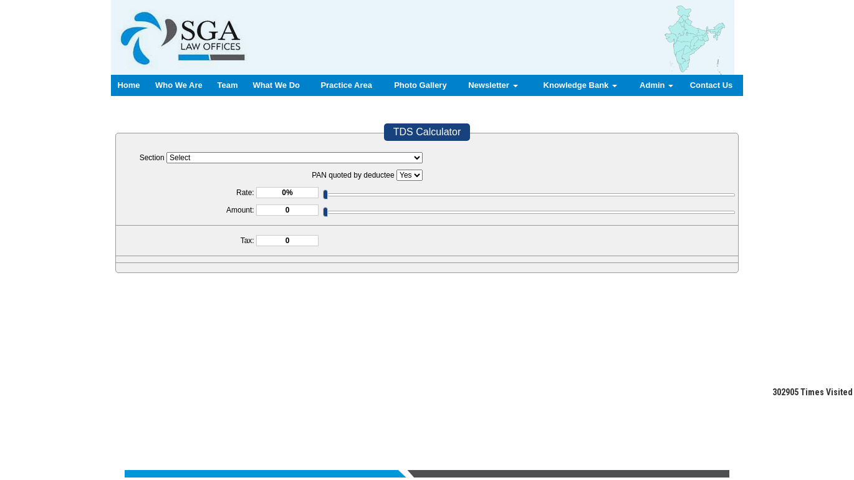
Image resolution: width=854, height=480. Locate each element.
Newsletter (492, 85)
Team (228, 85)
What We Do (276, 85)
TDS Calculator (427, 132)
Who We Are (179, 85)
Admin (656, 85)
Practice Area (346, 85)
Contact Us (711, 85)
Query (505, 419)
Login (572, 419)
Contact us (538, 419)
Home (128, 85)
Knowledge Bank (580, 85)
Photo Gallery (420, 85)
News (480, 419)
